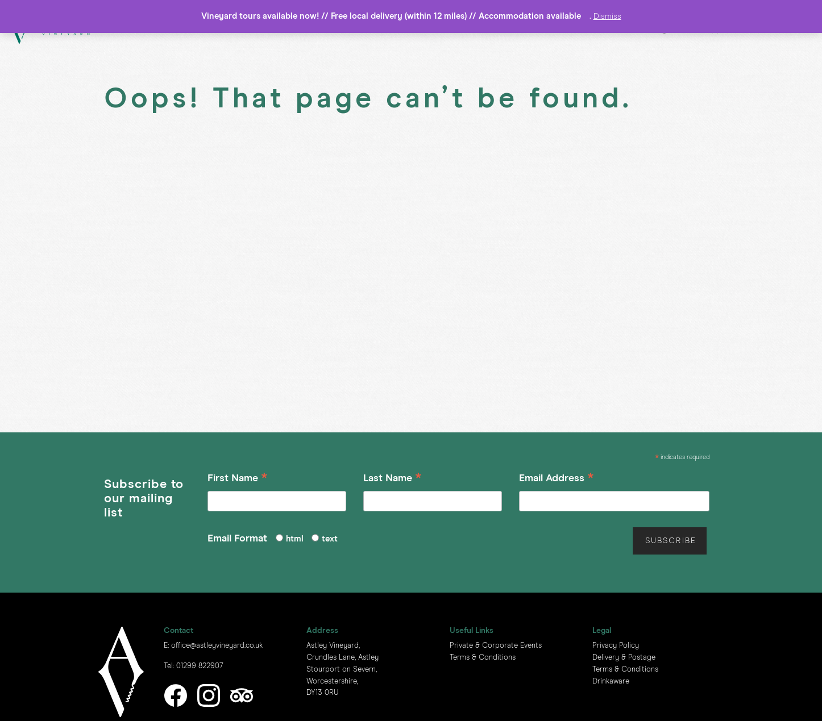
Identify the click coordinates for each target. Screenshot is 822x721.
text (330, 539)
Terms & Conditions (483, 657)
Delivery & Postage (623, 657)
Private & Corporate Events (496, 645)
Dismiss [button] (607, 16)
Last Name (392, 479)
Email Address (556, 479)
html (295, 539)
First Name (237, 479)
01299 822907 (199, 666)
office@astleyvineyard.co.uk (217, 645)
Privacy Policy (615, 645)
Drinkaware (610, 681)
